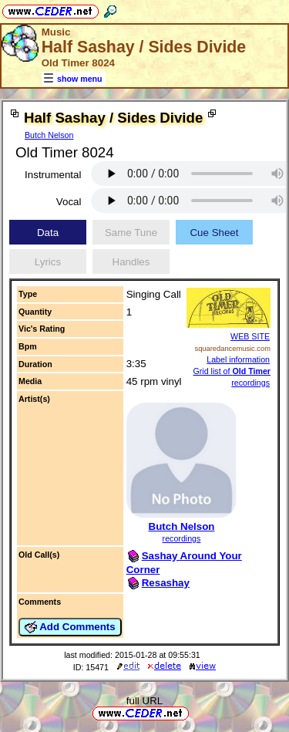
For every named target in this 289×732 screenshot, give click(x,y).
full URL (144, 701)
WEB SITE (250, 336)
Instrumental (53, 174)
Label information (238, 359)
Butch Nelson (49, 135)
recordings (182, 538)
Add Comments (70, 627)
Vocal (69, 201)
